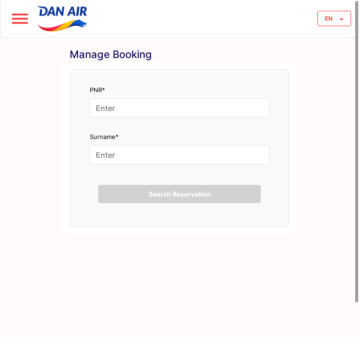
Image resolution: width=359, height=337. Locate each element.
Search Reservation (180, 194)
